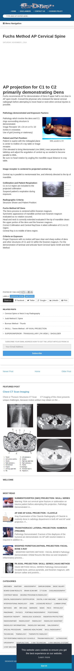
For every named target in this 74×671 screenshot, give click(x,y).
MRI (15, 608)
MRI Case (23, 608)
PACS (49, 608)
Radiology (37, 621)
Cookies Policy (56, 11)
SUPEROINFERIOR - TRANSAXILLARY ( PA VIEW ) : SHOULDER (33, 333)
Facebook (20, 300)
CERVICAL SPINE (17, 296)
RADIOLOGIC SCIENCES (32, 617)
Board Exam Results (13, 591)
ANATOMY (18, 586)
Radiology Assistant (53, 621)
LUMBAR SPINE (60, 603)
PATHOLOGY (58, 608)
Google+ (43, 300)
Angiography (30, 586)
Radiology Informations (15, 625)
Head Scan (62, 599)
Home (13, 11)
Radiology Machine (36, 625)
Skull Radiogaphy (53, 629)
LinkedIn (55, 300)
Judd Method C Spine (14, 318)
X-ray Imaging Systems (58, 643)
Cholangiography (57, 591)
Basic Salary (58, 586)
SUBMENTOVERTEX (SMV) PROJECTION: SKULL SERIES (42, 498)
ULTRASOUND (61, 638)
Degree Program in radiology (33, 595)
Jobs (32, 603)
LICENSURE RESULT (44, 603)
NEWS (42, 608)
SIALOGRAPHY (53, 625)
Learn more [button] (44, 657)
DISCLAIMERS (25, 11)
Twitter (32, 300)
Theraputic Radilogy (38, 634)
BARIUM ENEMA (45, 586)
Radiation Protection (53, 617)
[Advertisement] (24, 66)
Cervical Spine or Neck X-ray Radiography (22, 313)
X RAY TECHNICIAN (38, 643)
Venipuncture (22, 643)
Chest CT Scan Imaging (16, 391)
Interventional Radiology (15, 603)
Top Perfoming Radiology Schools (19, 638)
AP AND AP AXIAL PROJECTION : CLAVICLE (36, 513)
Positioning (53, 612)
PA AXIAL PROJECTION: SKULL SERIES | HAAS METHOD (42, 564)
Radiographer (10, 621)
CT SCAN (43, 591)
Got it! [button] (44, 666)
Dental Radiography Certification (19, 599)
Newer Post (8, 371)
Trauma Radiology (45, 638)
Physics (19, 612)
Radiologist (24, 621)
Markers (33, 608)
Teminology (21, 634)
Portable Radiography (35, 612)
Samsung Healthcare (32, 629)
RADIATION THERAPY (12, 617)
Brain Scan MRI (30, 591)
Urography (9, 643)
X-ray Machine (10, 647)
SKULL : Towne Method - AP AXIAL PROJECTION (26, 328)
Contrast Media (11, 595)
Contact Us (40, 11)
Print (65, 300)
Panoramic (8, 612)
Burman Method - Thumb (15, 323)
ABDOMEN (8, 586)
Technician (8, 634)
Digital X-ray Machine (46, 599)
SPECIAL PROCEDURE (12, 629)
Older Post (66, 371)
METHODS (30, 296)
